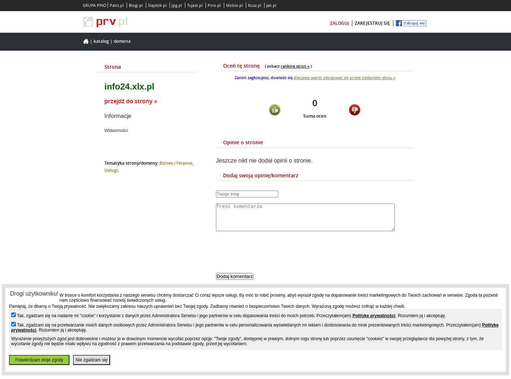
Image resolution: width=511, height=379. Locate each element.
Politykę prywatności (373, 315)
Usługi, (111, 170)
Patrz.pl (117, 5)
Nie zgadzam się (92, 359)
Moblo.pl (234, 5)
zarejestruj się (372, 23)
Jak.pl (271, 5)
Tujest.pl (195, 5)
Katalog (101, 41)
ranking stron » (295, 66)
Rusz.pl (254, 5)
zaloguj (339, 23)
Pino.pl (214, 5)
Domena (122, 41)
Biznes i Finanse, (176, 163)
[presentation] (270, 258)
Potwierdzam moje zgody (39, 359)
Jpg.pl (177, 5)
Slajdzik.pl (157, 5)
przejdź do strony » (130, 101)
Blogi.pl (136, 5)
